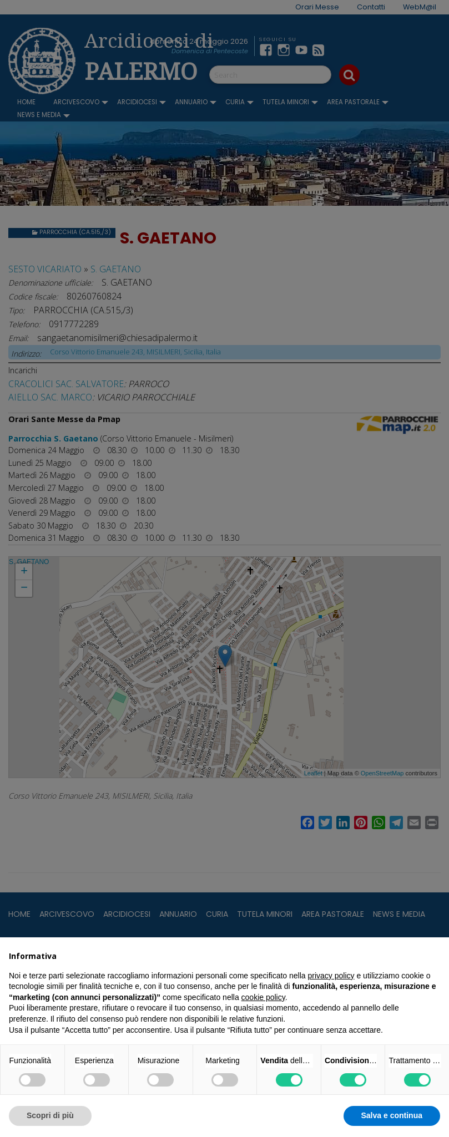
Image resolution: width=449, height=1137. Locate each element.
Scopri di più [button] (50, 1115)
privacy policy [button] (331, 975)
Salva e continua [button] (391, 1115)
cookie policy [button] (263, 997)
